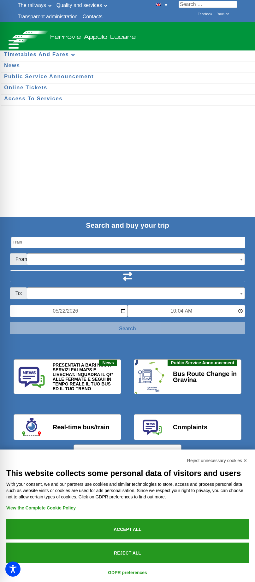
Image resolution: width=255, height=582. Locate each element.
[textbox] (136, 260)
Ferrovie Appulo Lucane (127, 35)
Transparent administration (48, 16)
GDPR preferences (127, 572)
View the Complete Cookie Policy (41, 507)
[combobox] (136, 259)
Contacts (93, 16)
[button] (162, 4)
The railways (32, 5)
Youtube (223, 14)
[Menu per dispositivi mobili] (13, 43)
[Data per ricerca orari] (69, 311)
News (108, 362)
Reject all (127, 553)
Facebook (205, 14)
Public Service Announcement (202, 362)
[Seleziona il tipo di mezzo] (128, 242)
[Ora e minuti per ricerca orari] (186, 311)
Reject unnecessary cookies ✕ (217, 460)
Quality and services (79, 5)
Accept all (127, 529)
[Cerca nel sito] (208, 4)
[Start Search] (128, 328)
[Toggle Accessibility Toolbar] (13, 569)
